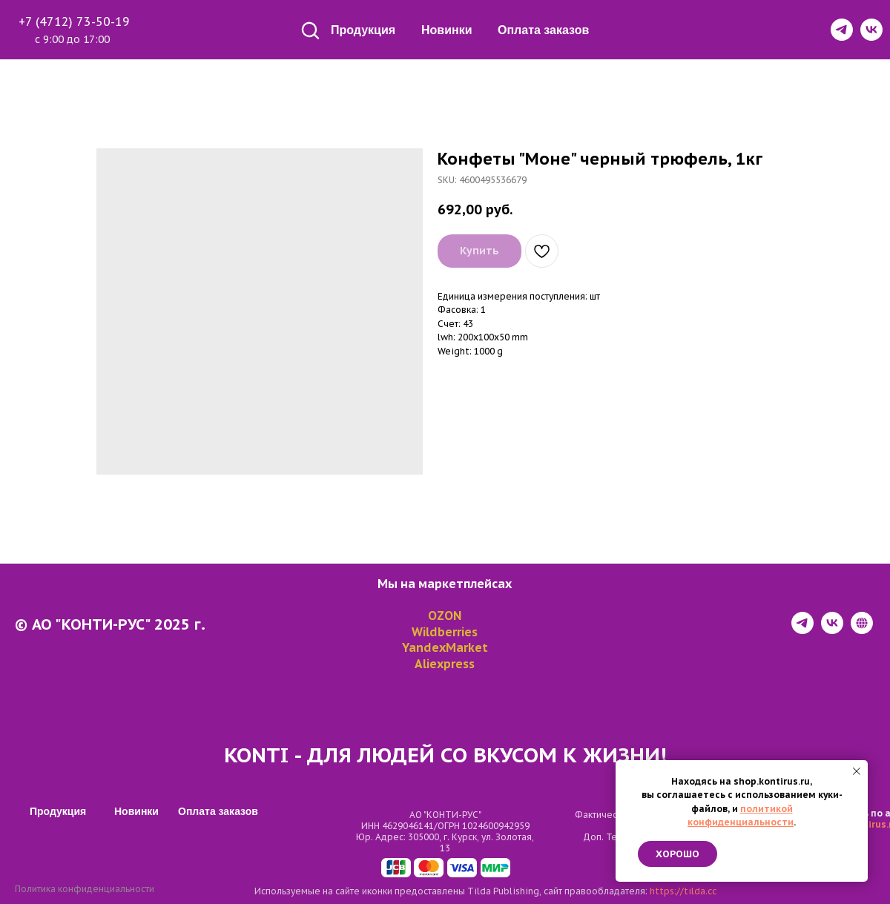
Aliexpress (445, 663)
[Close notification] (856, 771)
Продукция (363, 30)
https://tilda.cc (683, 891)
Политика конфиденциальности (84, 888)
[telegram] (802, 630)
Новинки (446, 30)
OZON (444, 615)
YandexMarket (445, 647)
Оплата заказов (543, 30)
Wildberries (445, 631)
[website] (862, 630)
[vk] (832, 630)
